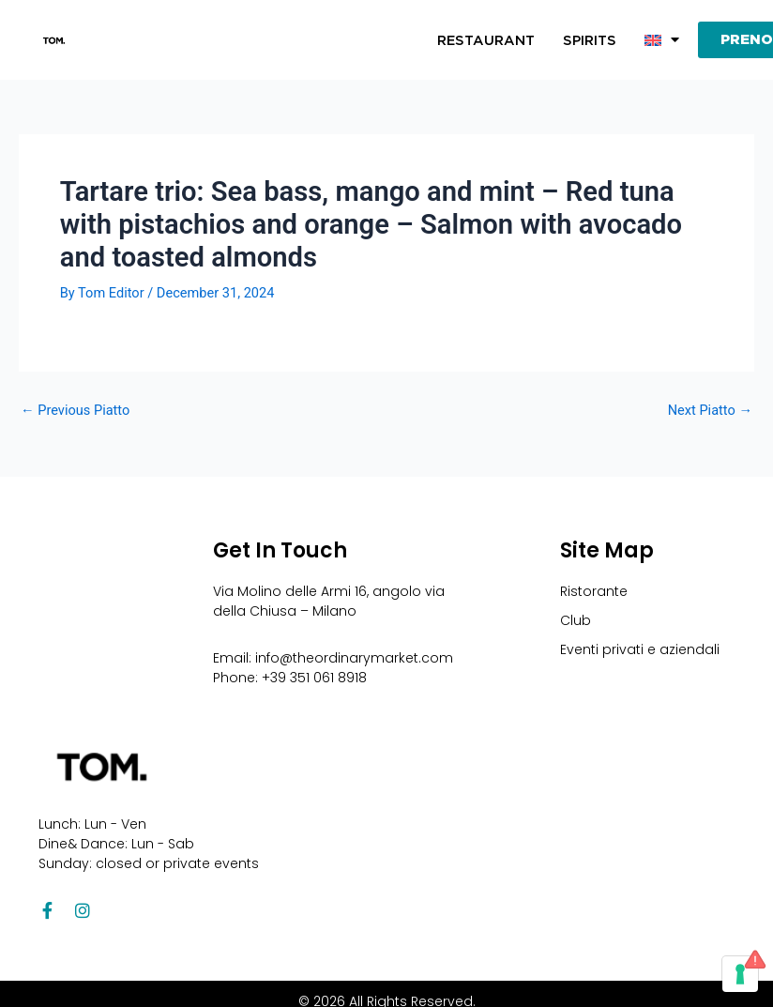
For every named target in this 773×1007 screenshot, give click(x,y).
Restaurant (486, 40)
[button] (661, 40)
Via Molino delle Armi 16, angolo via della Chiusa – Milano (329, 601)
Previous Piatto (75, 411)
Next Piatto (710, 411)
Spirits (589, 40)
